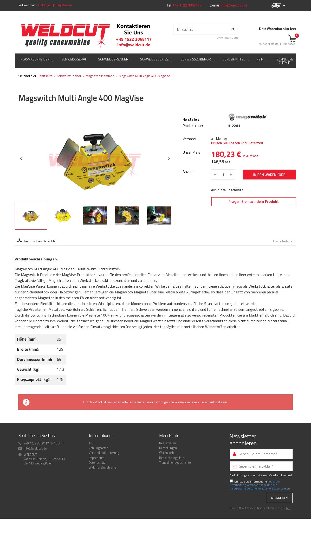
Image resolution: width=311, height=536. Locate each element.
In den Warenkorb (269, 175)
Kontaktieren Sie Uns (36, 435)
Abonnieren (279, 498)
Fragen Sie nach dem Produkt (253, 201)
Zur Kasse (289, 44)
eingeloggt (212, 401)
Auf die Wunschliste (227, 190)
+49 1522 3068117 (187, 5)
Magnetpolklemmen (100, 75)
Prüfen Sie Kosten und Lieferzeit (237, 143)
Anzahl (188, 171)
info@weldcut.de (234, 5)
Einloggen (45, 5)
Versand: (189, 139)
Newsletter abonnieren (243, 440)
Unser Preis (191, 152)
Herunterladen (283, 241)
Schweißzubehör (69, 75)
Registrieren (64, 5)
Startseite (45, 75)
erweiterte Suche (228, 37)
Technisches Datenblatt (41, 241)
